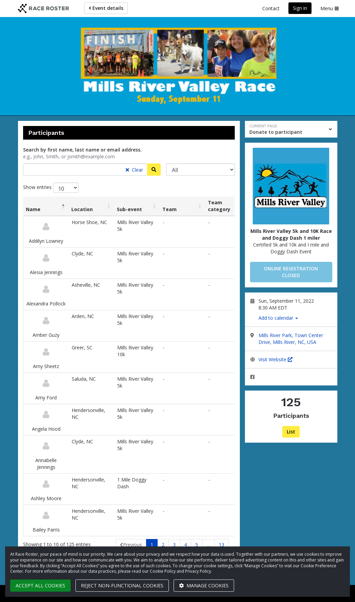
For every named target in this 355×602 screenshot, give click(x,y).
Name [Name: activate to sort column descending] (33, 209)
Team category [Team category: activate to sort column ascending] (219, 205)
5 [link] (196, 544)
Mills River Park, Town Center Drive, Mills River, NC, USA (291, 338)
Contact (271, 8)
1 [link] (151, 544)
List (291, 431)
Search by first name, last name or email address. (82, 149)
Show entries (50, 188)
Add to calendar (278, 318)
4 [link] (185, 544)
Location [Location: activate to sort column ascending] (82, 209)
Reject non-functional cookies (122, 585)
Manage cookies (204, 585)
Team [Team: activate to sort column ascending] (169, 209)
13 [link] (221, 544)
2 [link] (163, 544)
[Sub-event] (200, 169)
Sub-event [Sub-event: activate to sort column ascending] (129, 209)
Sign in (300, 8)
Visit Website (275, 359)
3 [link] (174, 544)
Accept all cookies (40, 585)
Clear (134, 170)
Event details (106, 8)
